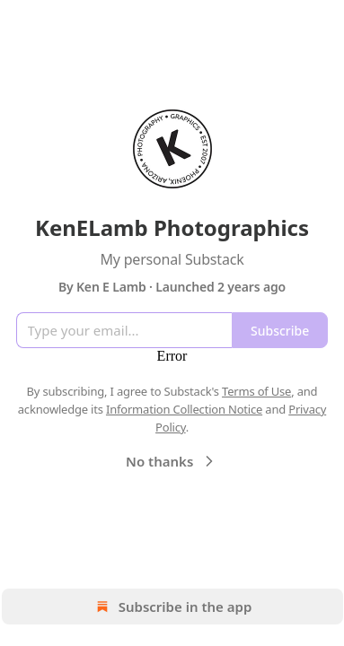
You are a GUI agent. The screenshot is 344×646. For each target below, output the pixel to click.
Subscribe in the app (172, 606)
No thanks (172, 461)
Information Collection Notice (184, 409)
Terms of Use (256, 391)
